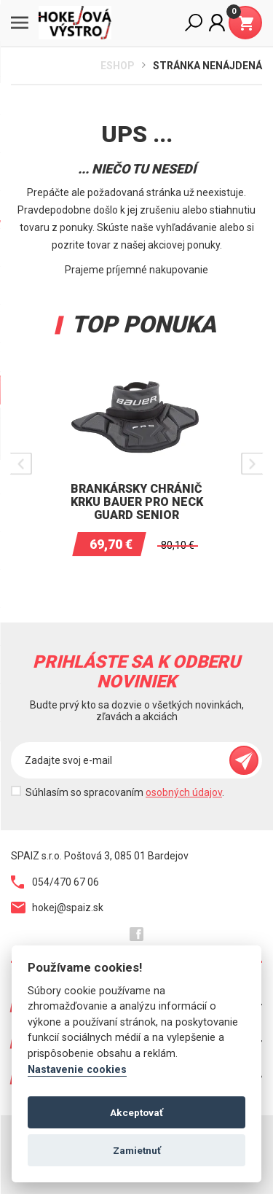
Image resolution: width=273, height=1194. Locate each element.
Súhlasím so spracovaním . (124, 792)
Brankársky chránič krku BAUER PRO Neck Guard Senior (137, 502)
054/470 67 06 (55, 882)
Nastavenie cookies (77, 1070)
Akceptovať (136, 1112)
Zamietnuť (137, 1150)
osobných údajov (184, 792)
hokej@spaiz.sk (57, 907)
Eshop (117, 65)
